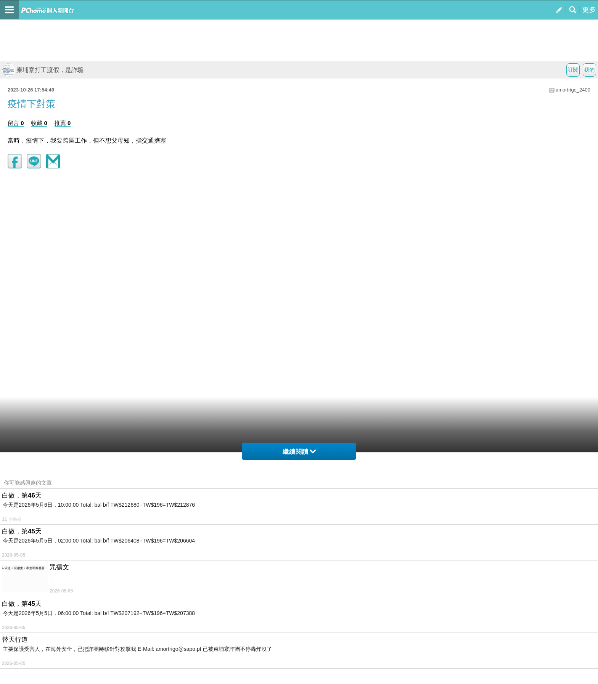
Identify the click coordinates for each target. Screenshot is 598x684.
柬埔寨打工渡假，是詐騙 (43, 70)
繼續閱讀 (299, 451)
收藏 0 (39, 123)
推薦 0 (63, 123)
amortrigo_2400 (573, 90)
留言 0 (16, 123)
